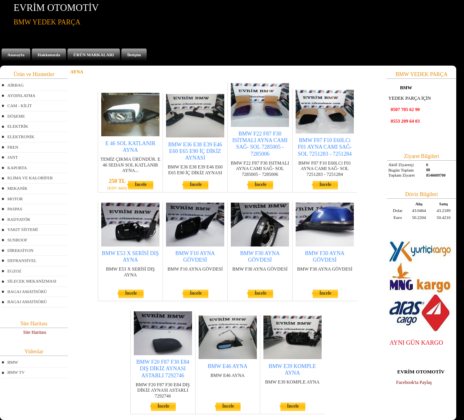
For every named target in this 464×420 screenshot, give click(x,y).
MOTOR (15, 198)
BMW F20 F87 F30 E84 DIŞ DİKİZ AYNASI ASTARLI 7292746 (162, 368)
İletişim (134, 54)
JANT (12, 157)
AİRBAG (15, 85)
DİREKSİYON (20, 250)
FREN (12, 147)
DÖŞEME (16, 116)
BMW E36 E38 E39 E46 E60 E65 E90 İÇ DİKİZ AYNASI (195, 151)
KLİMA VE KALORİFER (30, 177)
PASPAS (14, 209)
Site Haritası (35, 332)
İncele (141, 184)
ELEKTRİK (17, 126)
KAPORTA (17, 167)
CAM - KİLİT (19, 105)
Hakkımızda (49, 54)
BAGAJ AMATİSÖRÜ (27, 291)
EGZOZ (14, 271)
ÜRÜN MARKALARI (93, 54)
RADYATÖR (18, 219)
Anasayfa (15, 54)
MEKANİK (17, 188)
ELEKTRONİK (21, 136)
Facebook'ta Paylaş (414, 382)
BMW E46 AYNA (228, 366)
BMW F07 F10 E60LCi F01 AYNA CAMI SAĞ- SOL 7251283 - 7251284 (324, 146)
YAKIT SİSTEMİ (22, 229)
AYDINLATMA (21, 95)
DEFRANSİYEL (21, 260)
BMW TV (16, 372)
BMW (12, 362)
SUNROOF (17, 240)
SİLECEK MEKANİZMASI (31, 281)
